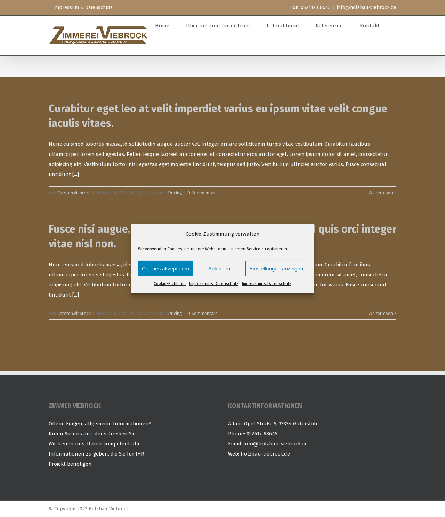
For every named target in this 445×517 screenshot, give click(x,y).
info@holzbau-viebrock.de (366, 7)
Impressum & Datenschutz (213, 283)
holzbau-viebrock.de (265, 454)
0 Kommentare (202, 192)
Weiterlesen (381, 192)
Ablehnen (219, 269)
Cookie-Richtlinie (170, 283)
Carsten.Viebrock (74, 192)
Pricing (175, 192)
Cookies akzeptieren (165, 269)
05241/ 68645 (261, 434)
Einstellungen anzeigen (276, 269)
